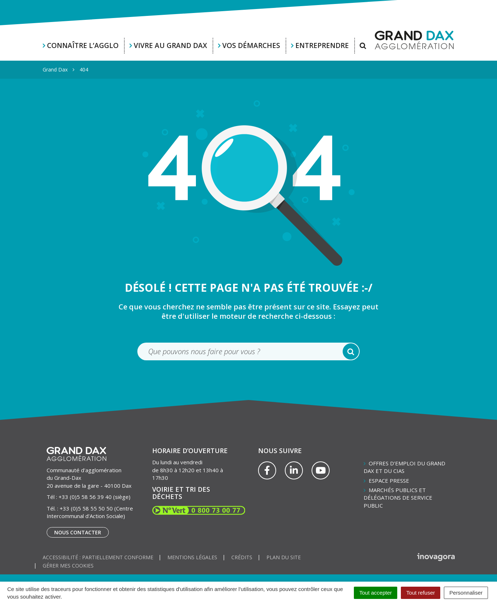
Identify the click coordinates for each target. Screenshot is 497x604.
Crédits (241, 557)
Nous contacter (77, 532)
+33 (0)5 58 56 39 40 (85, 496)
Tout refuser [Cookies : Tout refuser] (420, 593)
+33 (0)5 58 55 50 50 (86, 508)
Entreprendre (322, 45)
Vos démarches (251, 45)
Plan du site (283, 557)
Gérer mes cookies (68, 565)
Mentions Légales (192, 557)
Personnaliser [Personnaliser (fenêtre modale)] (466, 593)
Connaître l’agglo (83, 45)
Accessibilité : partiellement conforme (98, 557)
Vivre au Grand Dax (170, 45)
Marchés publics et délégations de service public (398, 497)
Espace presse (389, 480)
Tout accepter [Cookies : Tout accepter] (375, 593)
